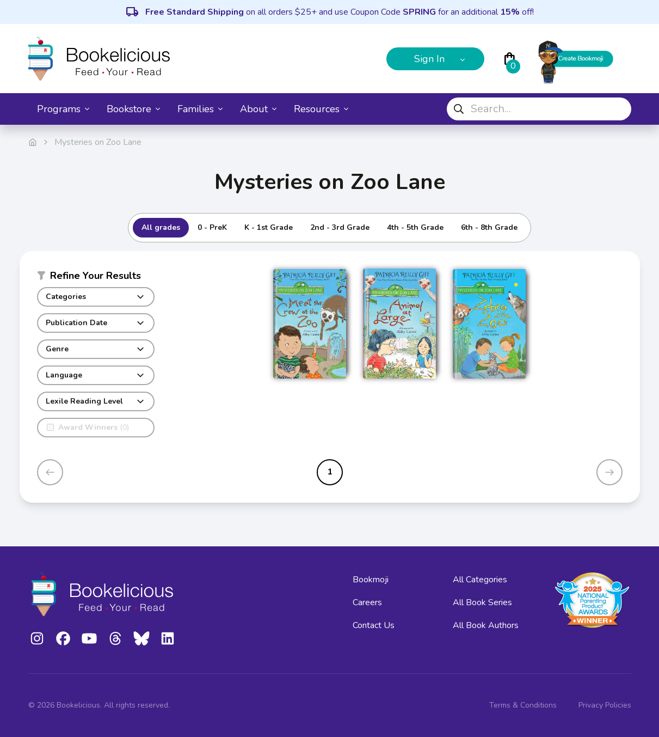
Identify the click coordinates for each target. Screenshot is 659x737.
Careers (367, 602)
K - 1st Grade (268, 227)
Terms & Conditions (523, 705)
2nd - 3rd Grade (339, 227)
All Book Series (482, 602)
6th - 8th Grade (489, 227)
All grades (160, 227)
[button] (96, 278)
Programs (63, 108)
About (258, 108)
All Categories (480, 580)
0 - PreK (212, 227)
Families (200, 108)
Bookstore (133, 108)
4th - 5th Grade (415, 227)
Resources (321, 108)
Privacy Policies (604, 705)
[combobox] (539, 109)
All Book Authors (486, 625)
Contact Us (374, 625)
